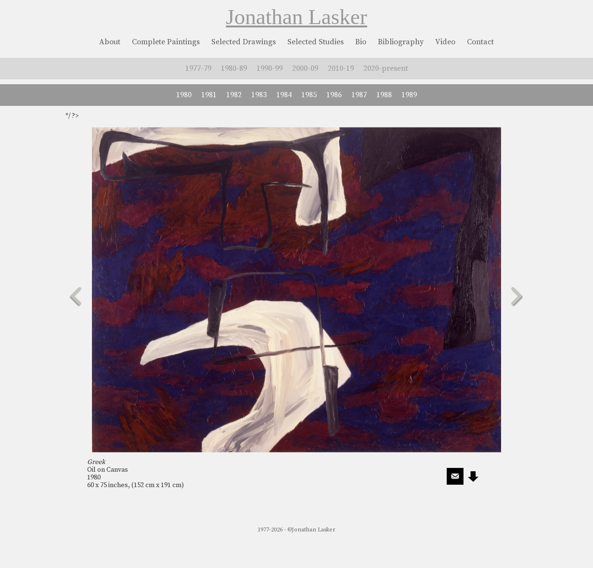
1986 (334, 95)
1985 (309, 95)
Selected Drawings (243, 42)
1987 (359, 95)
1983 (259, 95)
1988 (384, 95)
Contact (480, 42)
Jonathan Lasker (296, 17)
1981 (209, 95)
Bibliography (401, 42)
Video (445, 42)
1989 (409, 95)
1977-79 (198, 68)
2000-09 (305, 68)
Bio (360, 42)
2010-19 (341, 68)
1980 (184, 95)
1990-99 (270, 68)
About (109, 42)
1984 (284, 95)
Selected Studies (315, 42)
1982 (234, 95)
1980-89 (234, 68)
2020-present (385, 68)
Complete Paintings (166, 42)
